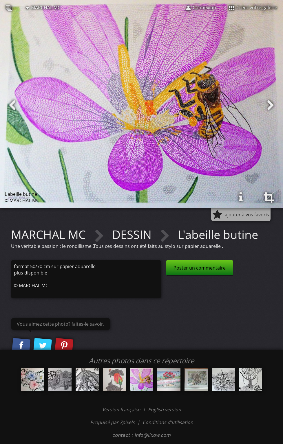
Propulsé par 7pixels (112, 422)
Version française (121, 409)
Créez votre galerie (253, 7)
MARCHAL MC (43, 7)
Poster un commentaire (200, 268)
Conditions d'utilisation (168, 422)
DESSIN (133, 234)
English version (164, 409)
